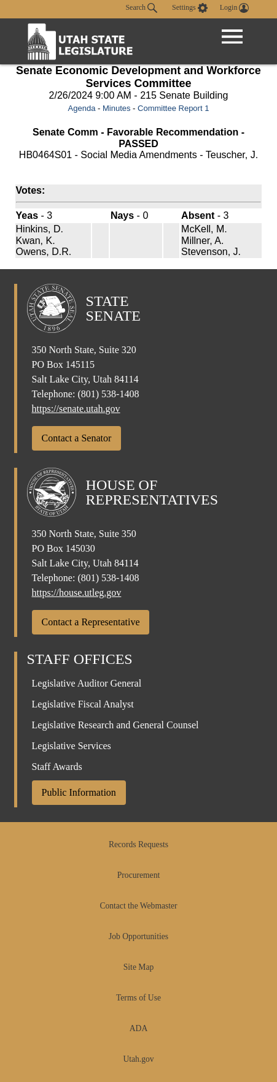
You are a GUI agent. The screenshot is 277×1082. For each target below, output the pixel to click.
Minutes (117, 108)
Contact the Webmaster (138, 905)
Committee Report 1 (173, 108)
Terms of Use (138, 997)
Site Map (138, 967)
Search (141, 8)
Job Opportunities (138, 936)
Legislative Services (71, 746)
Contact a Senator (77, 438)
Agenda (82, 108)
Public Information (79, 792)
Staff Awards (57, 766)
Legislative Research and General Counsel (115, 725)
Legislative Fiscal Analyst (83, 704)
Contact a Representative (91, 622)
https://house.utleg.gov (77, 592)
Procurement (138, 875)
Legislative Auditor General (87, 683)
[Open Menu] (232, 36)
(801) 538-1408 (108, 394)
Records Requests (138, 844)
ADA (138, 1028)
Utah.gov (138, 1059)
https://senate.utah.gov (76, 408)
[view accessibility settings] (190, 8)
